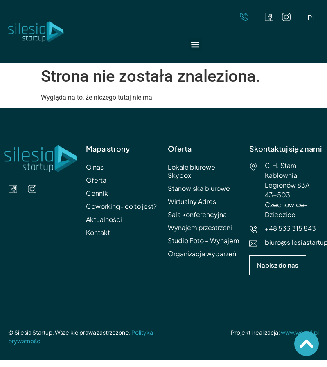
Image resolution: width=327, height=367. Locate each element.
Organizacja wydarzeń (202, 253)
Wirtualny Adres (192, 201)
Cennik (97, 193)
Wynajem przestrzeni (200, 227)
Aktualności (104, 219)
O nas (95, 167)
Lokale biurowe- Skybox (193, 171)
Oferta (96, 180)
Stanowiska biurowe (199, 188)
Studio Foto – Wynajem (203, 240)
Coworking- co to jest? (121, 206)
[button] (195, 44)
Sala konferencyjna (197, 214)
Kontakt (98, 232)
